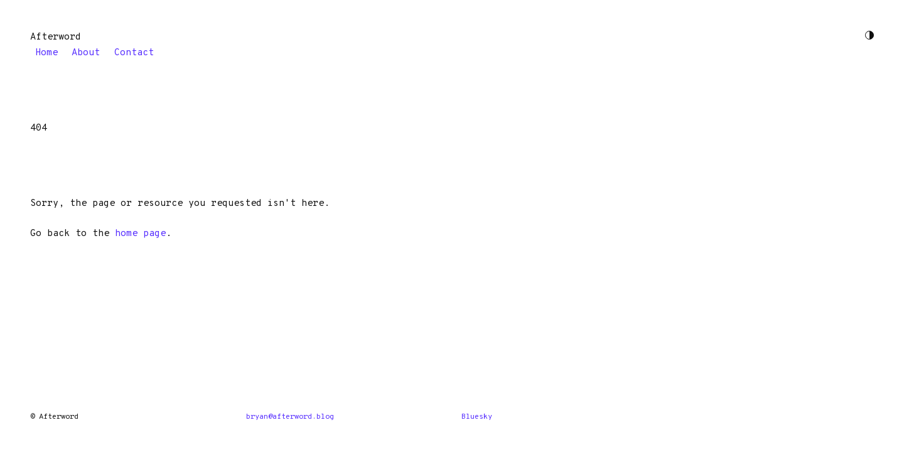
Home (46, 52)
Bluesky (476, 417)
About (86, 52)
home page (140, 234)
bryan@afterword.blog (290, 417)
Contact (134, 52)
